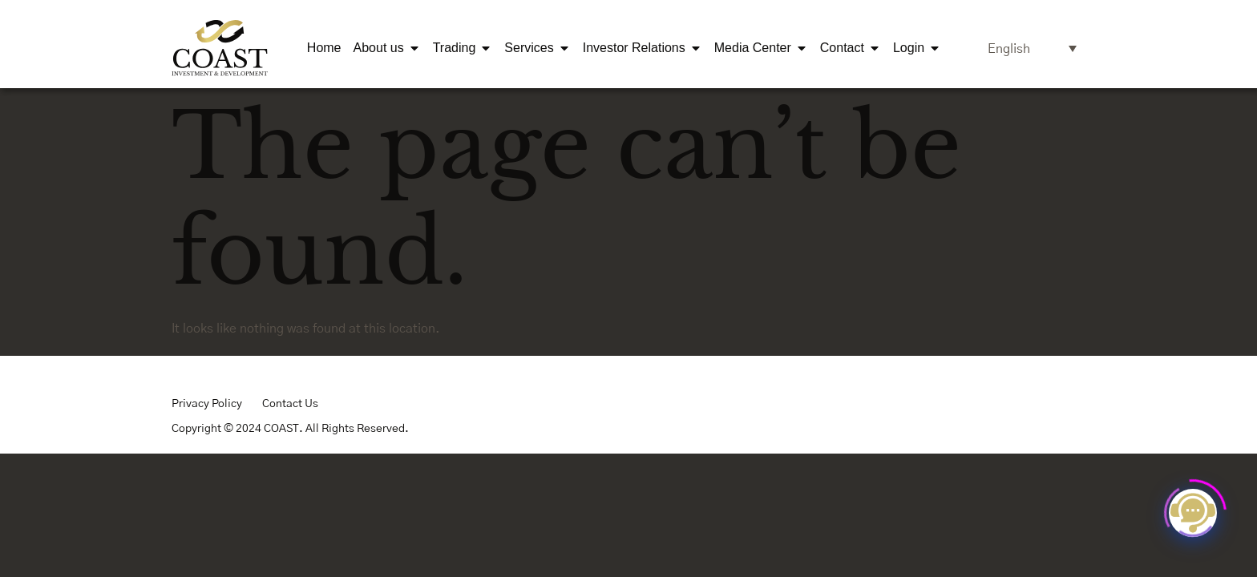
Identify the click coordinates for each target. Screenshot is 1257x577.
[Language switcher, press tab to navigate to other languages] (1032, 48)
